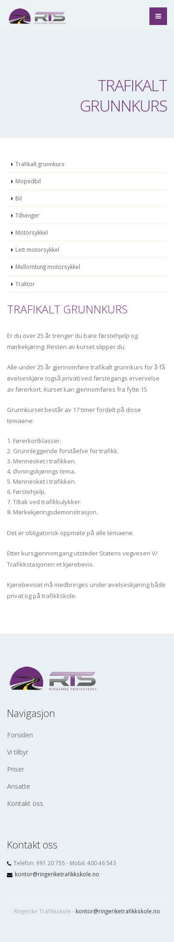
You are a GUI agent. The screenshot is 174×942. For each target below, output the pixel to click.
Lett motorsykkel (37, 249)
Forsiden (20, 734)
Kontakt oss (25, 803)
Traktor (25, 283)
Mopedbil (28, 181)
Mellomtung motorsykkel (47, 266)
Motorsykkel (31, 232)
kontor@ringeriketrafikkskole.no (57, 874)
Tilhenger (27, 215)
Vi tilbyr (17, 752)
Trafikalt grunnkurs (39, 164)
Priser (15, 769)
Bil (18, 198)
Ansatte (18, 786)
